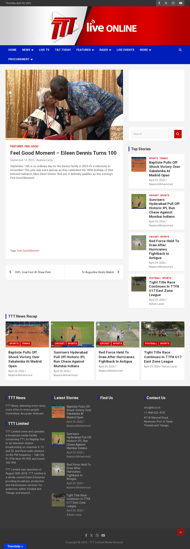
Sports (153, 158)
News (26, 50)
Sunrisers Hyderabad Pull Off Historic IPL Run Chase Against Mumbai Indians (164, 208)
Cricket (154, 195)
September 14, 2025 (22, 160)
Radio (103, 50)
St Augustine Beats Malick (98, 272)
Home (12, 50)
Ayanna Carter (44, 160)
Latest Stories (66, 398)
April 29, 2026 (157, 180)
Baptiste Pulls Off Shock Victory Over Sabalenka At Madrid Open (164, 168)
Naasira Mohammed (161, 184)
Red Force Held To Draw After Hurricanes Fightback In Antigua (164, 249)
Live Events (125, 50)
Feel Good (31, 146)
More (144, 50)
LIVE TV (44, 50)
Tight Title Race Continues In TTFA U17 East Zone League (164, 288)
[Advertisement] (156, 95)
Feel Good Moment (28, 250)
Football (155, 278)
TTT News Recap (22, 316)
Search (178, 134)
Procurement (19, 59)
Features (83, 50)
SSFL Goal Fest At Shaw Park (33, 272)
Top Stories (141, 149)
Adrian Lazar (156, 303)
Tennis (163, 158)
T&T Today (63, 50)
